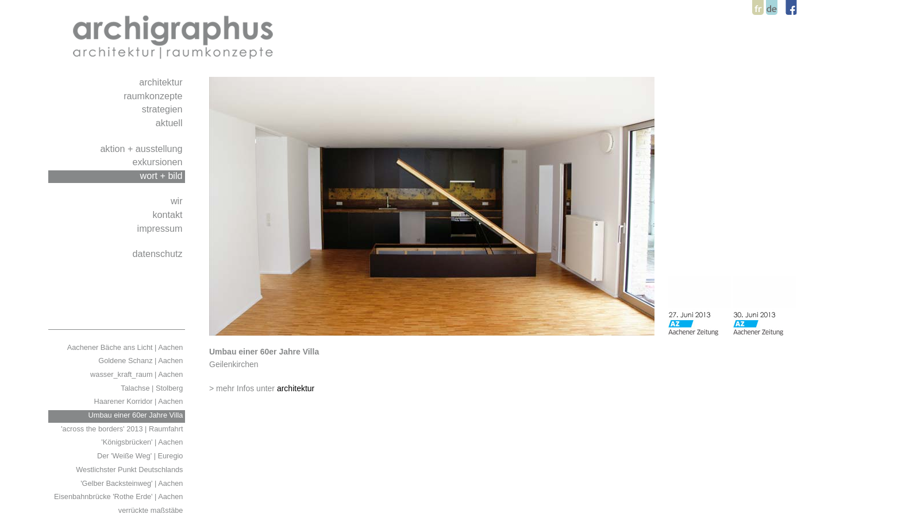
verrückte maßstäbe (151, 510)
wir (178, 201)
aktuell (170, 123)
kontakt (168, 214)
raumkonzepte (154, 96)
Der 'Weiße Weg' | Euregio (141, 455)
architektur (162, 82)
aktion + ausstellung (142, 148)
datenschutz (158, 253)
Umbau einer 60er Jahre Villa (136, 415)
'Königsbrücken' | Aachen (143, 442)
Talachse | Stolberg (153, 388)
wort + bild (163, 175)
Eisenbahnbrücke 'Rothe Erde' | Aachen (119, 496)
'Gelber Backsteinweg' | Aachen (132, 483)
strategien (163, 109)
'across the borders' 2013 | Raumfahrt (123, 428)
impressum (161, 228)
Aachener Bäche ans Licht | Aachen (126, 347)
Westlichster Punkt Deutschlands (130, 469)
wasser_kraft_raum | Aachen (137, 374)
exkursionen (158, 162)
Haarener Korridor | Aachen (139, 401)
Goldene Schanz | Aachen (141, 360)
